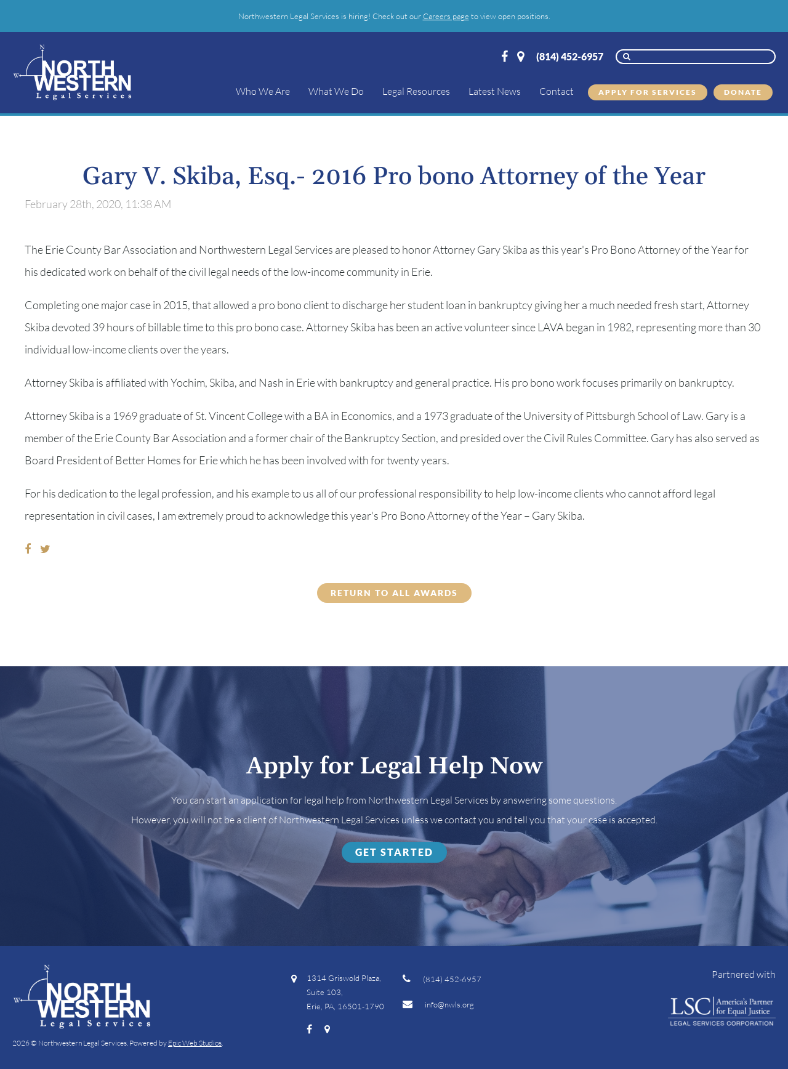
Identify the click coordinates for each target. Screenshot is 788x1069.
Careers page (446, 16)
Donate (743, 92)
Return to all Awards (394, 592)
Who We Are (263, 91)
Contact (556, 91)
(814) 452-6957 (569, 56)
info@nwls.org (438, 1004)
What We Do (336, 91)
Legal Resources (416, 91)
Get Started (394, 852)
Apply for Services (647, 92)
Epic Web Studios (195, 1042)
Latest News (494, 91)
